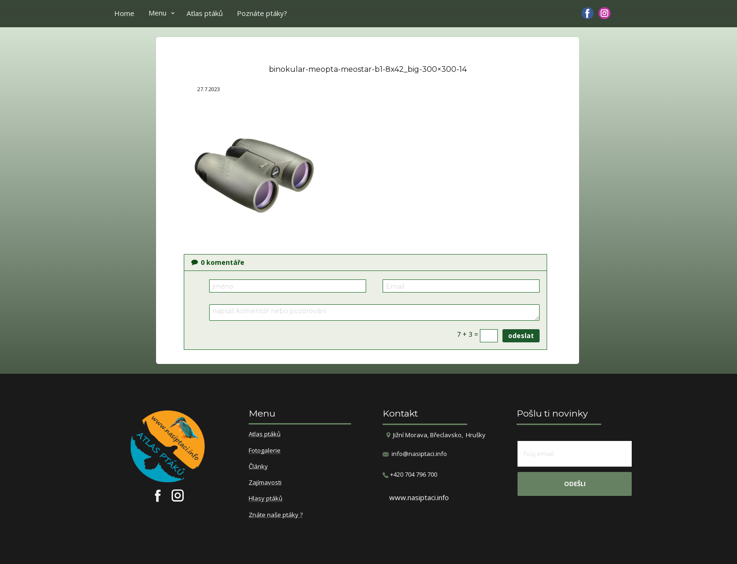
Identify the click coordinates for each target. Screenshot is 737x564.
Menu (157, 12)
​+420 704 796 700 (410, 474)
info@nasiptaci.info (419, 453)
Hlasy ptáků (265, 499)
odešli (575, 483)
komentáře (217, 262)
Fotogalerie (265, 451)
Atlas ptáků (205, 13)
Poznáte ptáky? (262, 13)
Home (124, 13)
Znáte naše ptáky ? (276, 515)
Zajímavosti (265, 483)
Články (258, 467)
